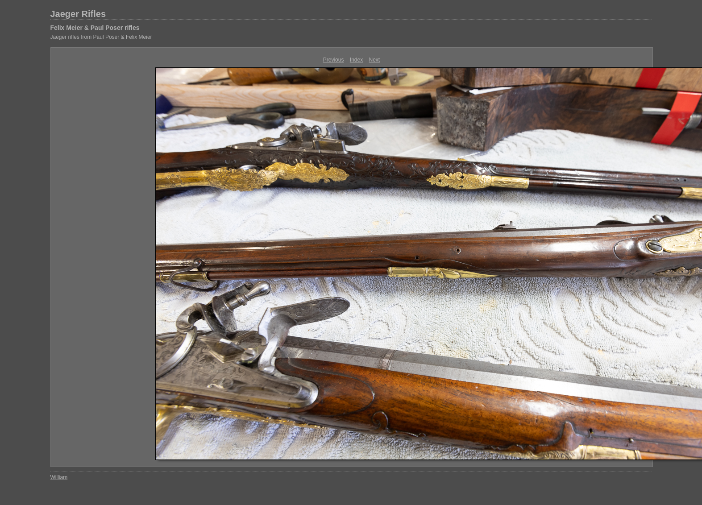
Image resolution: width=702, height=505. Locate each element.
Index (356, 60)
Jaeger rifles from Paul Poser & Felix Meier (101, 37)
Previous (333, 60)
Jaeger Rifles (78, 14)
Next (374, 60)
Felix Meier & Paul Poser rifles (95, 27)
